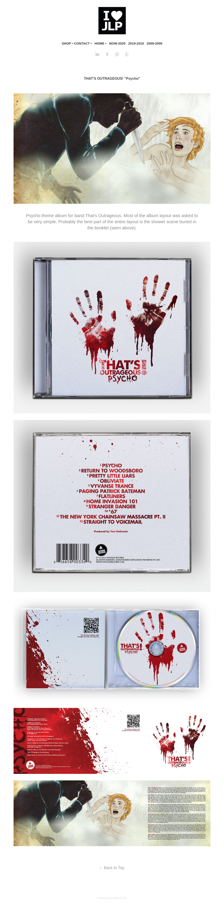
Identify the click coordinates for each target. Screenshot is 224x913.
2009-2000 (154, 43)
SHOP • (67, 43)
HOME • (100, 43)
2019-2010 (136, 43)
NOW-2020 (117, 43)
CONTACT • (83, 43)
